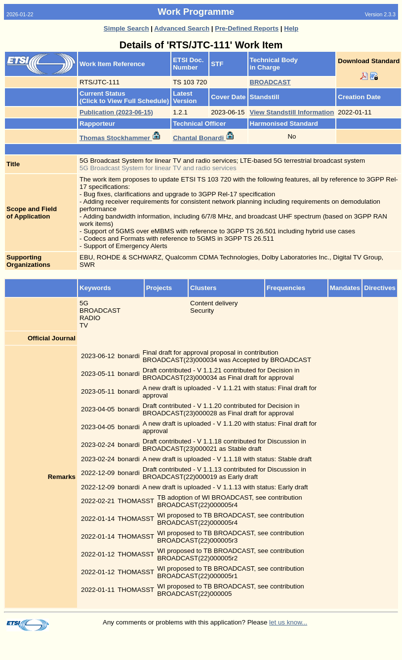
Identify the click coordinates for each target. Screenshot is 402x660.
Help (291, 28)
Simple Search (126, 28)
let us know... (288, 622)
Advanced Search (181, 28)
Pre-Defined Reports (247, 28)
